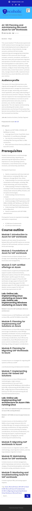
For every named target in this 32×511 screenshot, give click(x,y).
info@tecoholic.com (18, 2)
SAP (20, 487)
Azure (6, 487)
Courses (16, 33)
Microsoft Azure (13, 487)
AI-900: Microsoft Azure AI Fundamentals (13, 489)
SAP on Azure (25, 487)
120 (18, 122)
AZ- (16, 122)
